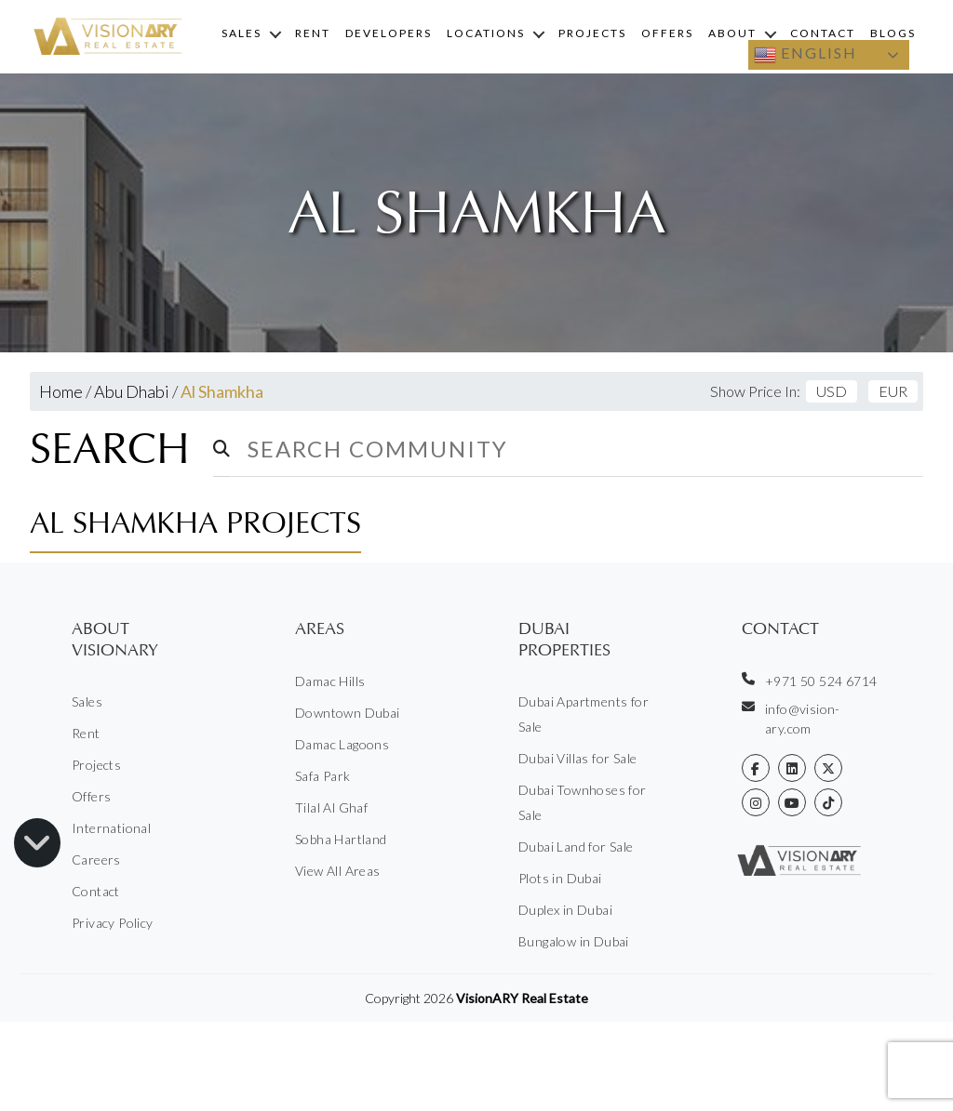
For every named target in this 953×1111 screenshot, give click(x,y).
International (111, 828)
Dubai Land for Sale (576, 846)
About (732, 33)
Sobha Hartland (341, 839)
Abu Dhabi (131, 391)
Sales (241, 33)
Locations (486, 33)
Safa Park (323, 776)
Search (110, 449)
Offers (667, 33)
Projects (592, 33)
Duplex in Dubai (565, 910)
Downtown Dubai (347, 713)
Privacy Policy (113, 923)
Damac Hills (330, 681)
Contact (822, 33)
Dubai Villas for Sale (577, 758)
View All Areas (338, 871)
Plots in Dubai (560, 878)
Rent (312, 33)
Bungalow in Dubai (573, 941)
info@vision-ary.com (791, 718)
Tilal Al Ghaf (331, 807)
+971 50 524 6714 (809, 680)
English (805, 55)
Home (61, 391)
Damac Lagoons (342, 744)
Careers (96, 859)
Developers (388, 33)
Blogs (893, 33)
